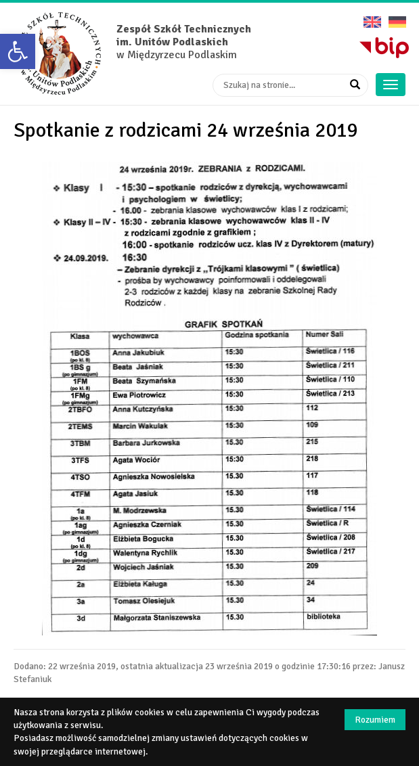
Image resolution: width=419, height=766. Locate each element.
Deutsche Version (397, 17)
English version (372, 17)
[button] (17, 51)
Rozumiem (375, 719)
